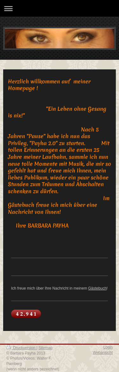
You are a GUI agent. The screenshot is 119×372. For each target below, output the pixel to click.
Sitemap (45, 348)
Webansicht (103, 352)
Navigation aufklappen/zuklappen (59, 8)
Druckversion (21, 348)
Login (108, 347)
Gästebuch (97, 288)
